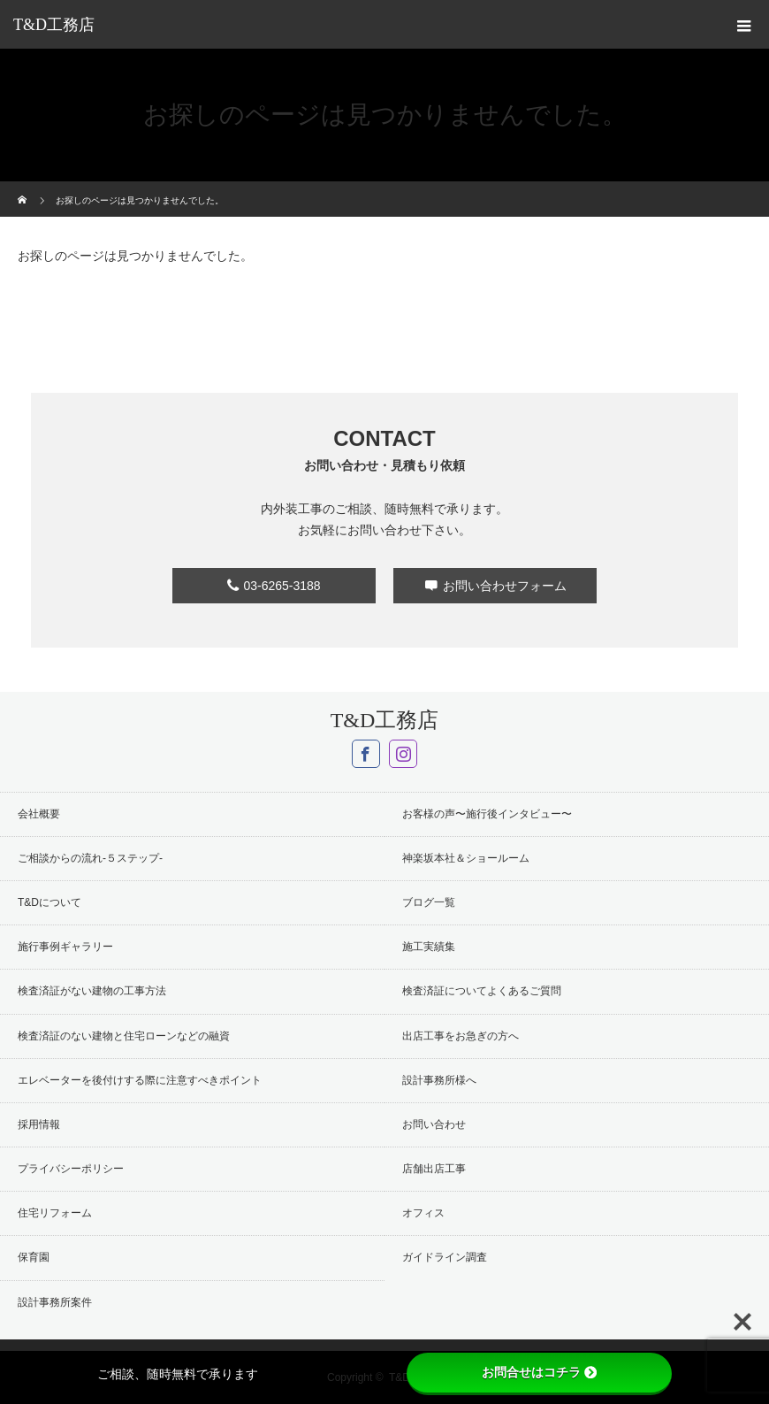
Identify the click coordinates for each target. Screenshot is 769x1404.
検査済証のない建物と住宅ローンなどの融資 (124, 1036)
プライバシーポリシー (71, 1168)
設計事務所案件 (55, 1302)
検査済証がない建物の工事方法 (92, 991)
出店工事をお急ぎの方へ (460, 1036)
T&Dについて (49, 902)
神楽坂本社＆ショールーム (465, 858)
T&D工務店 (54, 25)
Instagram (403, 753)
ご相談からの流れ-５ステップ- (90, 858)
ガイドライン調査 (444, 1257)
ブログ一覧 (428, 902)
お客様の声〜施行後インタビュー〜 (487, 814)
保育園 (33, 1257)
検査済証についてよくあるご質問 (481, 991)
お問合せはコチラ (539, 1372)
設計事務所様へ (439, 1080)
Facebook (366, 753)
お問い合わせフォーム (505, 586)
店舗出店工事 (434, 1168)
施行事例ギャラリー (65, 946)
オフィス (423, 1213)
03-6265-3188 (281, 586)
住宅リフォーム (55, 1213)
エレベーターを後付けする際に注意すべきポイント (140, 1080)
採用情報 (39, 1124)
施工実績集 (428, 946)
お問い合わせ (434, 1124)
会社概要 (39, 814)
